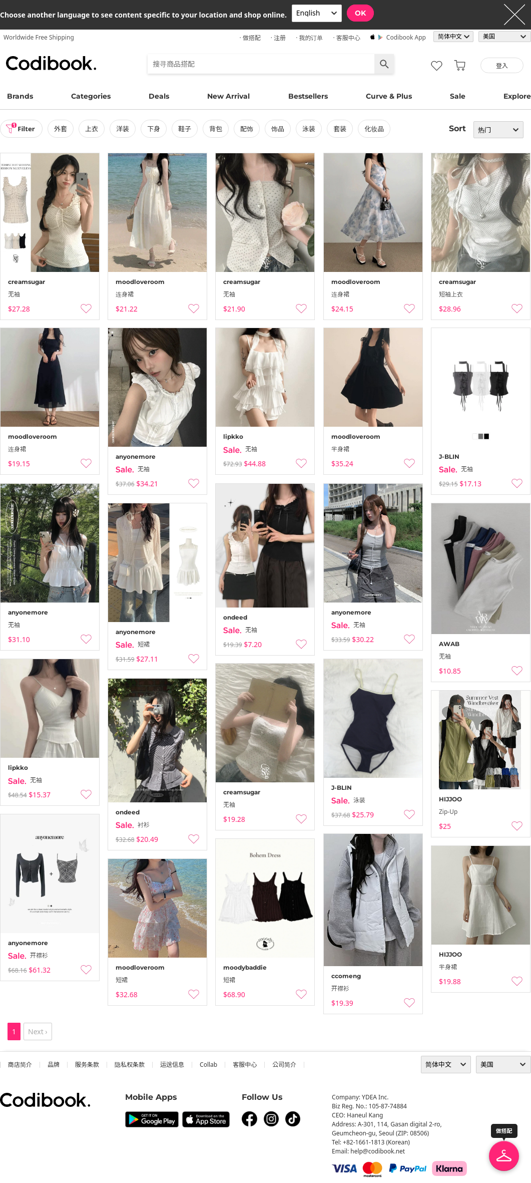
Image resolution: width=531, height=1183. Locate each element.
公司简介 (284, 1064)
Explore (517, 96)
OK (360, 13)
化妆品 (377, 128)
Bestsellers (308, 96)
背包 (218, 128)
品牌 (54, 1064)
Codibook (51, 63)
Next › (38, 1031)
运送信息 (172, 1064)
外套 (63, 128)
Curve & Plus (389, 96)
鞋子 (187, 128)
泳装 (311, 128)
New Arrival (228, 96)
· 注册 (278, 38)
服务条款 (87, 1064)
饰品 (280, 128)
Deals (159, 96)
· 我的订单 (309, 38)
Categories (91, 96)
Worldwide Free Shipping (39, 37)
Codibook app (406, 37)
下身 (156, 128)
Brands (20, 96)
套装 (342, 128)
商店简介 (20, 1064)
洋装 (125, 128)
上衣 (94, 128)
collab (208, 1064)
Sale (457, 96)
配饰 (249, 128)
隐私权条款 (130, 1064)
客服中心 (245, 1064)
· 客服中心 (346, 38)
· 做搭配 (249, 38)
